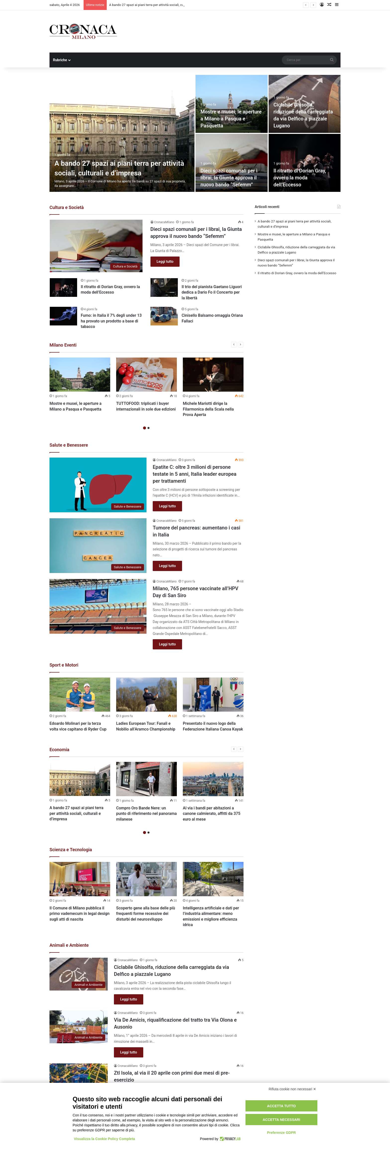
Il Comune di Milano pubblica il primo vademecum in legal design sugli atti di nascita (79, 914)
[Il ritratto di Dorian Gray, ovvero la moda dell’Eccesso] (305, 163)
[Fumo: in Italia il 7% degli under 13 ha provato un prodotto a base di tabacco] (63, 316)
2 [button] (148, 428)
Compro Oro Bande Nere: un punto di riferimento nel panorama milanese (146, 814)
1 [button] (144, 427)
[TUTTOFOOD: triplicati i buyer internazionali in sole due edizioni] (146, 375)
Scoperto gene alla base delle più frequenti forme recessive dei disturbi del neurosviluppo (145, 914)
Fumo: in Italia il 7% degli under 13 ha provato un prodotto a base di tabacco (111, 321)
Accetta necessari (281, 1120)
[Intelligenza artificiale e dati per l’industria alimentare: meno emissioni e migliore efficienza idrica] (213, 879)
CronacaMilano (164, 222)
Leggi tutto (165, 261)
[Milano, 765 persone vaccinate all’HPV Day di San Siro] (97, 606)
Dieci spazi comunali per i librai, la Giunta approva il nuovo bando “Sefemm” (228, 178)
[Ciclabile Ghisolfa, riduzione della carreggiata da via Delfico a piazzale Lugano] (78, 974)
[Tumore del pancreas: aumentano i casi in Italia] (97, 545)
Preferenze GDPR (281, 1133)
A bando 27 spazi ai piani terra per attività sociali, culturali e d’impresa (76, 813)
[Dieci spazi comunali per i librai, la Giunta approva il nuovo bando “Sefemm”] (231, 163)
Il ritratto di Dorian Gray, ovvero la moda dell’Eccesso (300, 178)
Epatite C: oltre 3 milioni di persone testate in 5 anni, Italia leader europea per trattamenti (194, 474)
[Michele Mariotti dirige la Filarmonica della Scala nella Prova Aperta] (213, 375)
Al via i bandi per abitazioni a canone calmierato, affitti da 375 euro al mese (211, 814)
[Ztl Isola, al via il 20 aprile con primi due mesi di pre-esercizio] (78, 1079)
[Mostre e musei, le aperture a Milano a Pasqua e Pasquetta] (231, 104)
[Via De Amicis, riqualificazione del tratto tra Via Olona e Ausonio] (78, 1026)
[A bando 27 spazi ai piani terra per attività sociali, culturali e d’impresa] (122, 133)
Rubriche (60, 60)
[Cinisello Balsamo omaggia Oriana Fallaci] (164, 316)
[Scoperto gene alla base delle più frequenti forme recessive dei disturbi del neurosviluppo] (146, 879)
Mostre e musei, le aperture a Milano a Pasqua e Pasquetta (231, 119)
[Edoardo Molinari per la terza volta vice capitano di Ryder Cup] (79, 695)
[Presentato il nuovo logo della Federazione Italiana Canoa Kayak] (213, 695)
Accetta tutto (281, 1106)
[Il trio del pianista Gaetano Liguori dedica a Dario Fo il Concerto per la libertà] (164, 287)
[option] (195, 133)
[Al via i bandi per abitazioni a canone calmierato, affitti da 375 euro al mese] (213, 779)
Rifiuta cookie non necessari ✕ (292, 1089)
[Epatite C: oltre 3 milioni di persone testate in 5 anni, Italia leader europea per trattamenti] (97, 485)
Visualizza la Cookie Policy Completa (104, 1139)
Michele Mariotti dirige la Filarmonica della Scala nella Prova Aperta (208, 409)
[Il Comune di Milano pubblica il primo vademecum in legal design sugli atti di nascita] (79, 879)
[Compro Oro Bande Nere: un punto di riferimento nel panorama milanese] (146, 779)
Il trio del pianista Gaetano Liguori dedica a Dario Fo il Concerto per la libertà (212, 292)
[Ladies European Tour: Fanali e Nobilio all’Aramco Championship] (146, 695)
